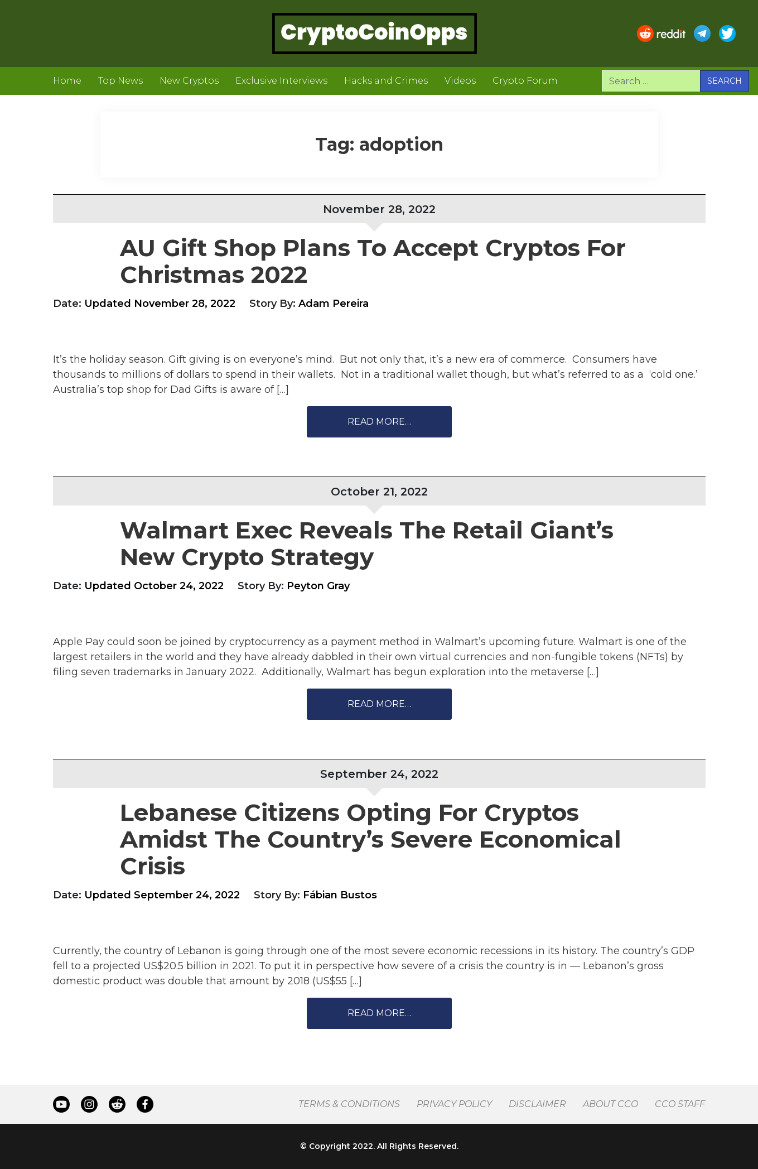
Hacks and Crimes (386, 80)
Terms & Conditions (349, 1104)
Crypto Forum (525, 80)
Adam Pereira (333, 303)
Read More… (379, 421)
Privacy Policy (454, 1104)
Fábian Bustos (340, 895)
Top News (120, 80)
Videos (460, 80)
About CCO (610, 1104)
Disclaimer (537, 1104)
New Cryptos (189, 80)
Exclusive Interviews (281, 80)
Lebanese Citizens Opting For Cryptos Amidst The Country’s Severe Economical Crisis (370, 839)
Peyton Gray (318, 586)
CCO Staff (680, 1104)
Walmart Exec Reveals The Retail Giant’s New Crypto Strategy (367, 543)
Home (67, 80)
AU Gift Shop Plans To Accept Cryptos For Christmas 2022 (373, 261)
